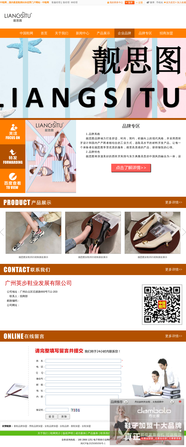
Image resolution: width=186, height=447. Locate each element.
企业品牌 (124, 33)
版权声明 (68, 433)
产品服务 (93, 433)
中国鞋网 (26, 33)
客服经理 (55, 2)
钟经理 (74, 2)
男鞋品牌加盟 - (37, 426)
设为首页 (170, 2)
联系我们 (105, 433)
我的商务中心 (116, 2)
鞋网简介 (55, 433)
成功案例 (80, 433)
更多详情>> (173, 202)
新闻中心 (82, 33)
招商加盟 (166, 33)
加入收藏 (181, 2)
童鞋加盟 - (76, 426)
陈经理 (66, 2)
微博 (152, 2)
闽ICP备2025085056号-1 (93, 443)
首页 (44, 33)
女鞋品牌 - (65, 426)
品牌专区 (145, 33)
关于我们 (61, 33)
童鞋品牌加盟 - (21, 426)
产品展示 (103, 33)
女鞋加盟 (86, 426)
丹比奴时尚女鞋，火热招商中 (149, 402)
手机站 (159, 2)
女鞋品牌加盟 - (52, 426)
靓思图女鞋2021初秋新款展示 (33, 235)
